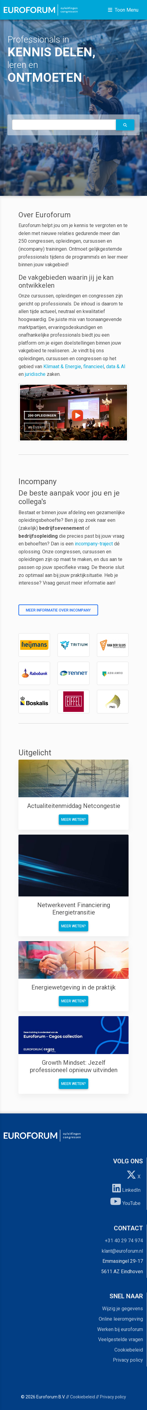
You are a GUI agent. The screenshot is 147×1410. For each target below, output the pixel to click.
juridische (35, 374)
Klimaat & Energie (62, 366)
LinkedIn (126, 1188)
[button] (125, 124)
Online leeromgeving (121, 1319)
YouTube (125, 1201)
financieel (93, 366)
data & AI (115, 366)
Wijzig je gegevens (122, 1308)
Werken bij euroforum (120, 1329)
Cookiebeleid (128, 1350)
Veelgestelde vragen (120, 1339)
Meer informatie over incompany (58, 610)
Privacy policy (128, 1360)
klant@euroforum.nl (122, 1251)
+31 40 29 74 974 (124, 1241)
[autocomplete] (64, 124)
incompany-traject (94, 544)
